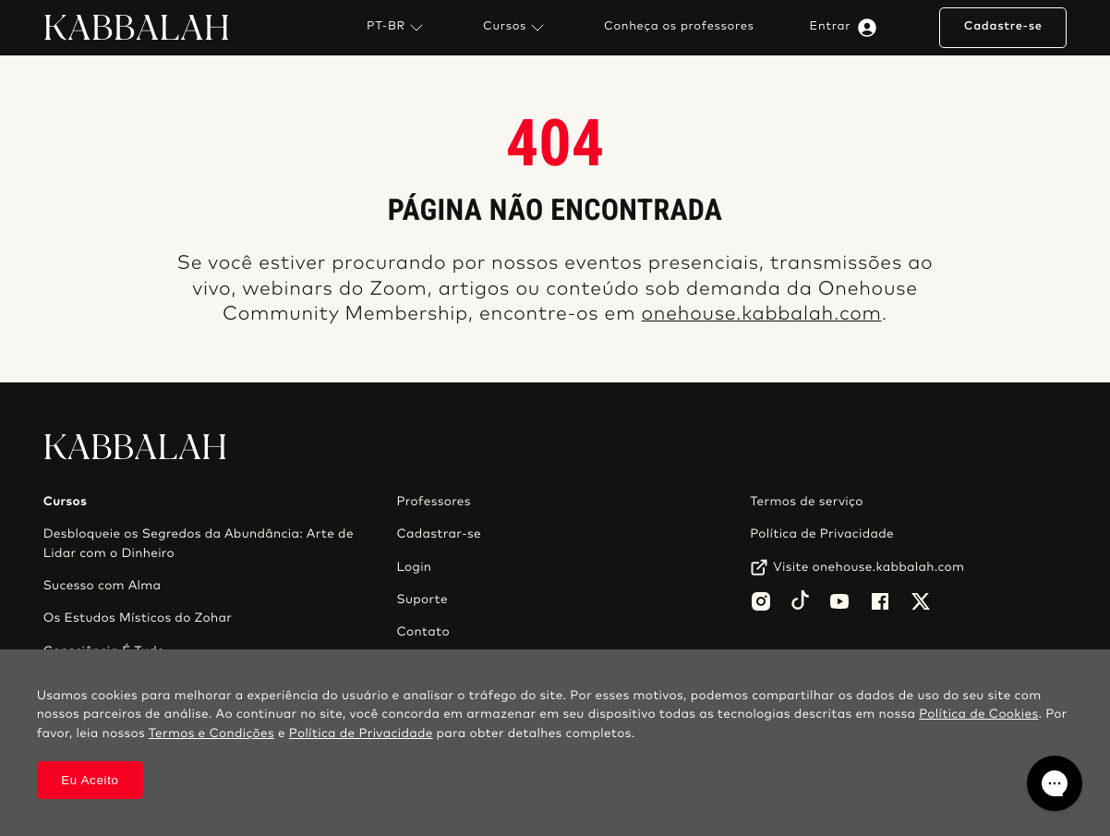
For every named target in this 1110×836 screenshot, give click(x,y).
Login (413, 567)
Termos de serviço (806, 501)
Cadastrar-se (438, 533)
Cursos (516, 28)
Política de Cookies (978, 714)
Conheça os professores (679, 26)
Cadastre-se (1003, 26)
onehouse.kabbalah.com (762, 314)
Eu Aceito (90, 780)
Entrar (847, 27)
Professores (433, 501)
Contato (423, 631)
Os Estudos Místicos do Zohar (138, 618)
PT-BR (397, 28)
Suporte (422, 599)
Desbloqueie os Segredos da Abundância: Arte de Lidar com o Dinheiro (198, 543)
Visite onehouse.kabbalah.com (868, 567)
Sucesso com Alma (102, 585)
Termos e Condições (211, 733)
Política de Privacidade (822, 533)
